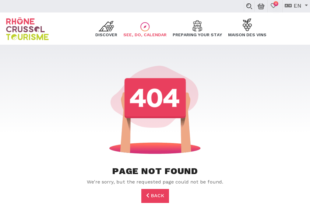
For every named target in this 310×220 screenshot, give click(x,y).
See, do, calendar (145, 28)
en (294, 6)
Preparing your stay (197, 28)
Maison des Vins (247, 28)
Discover (106, 28)
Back (155, 195)
